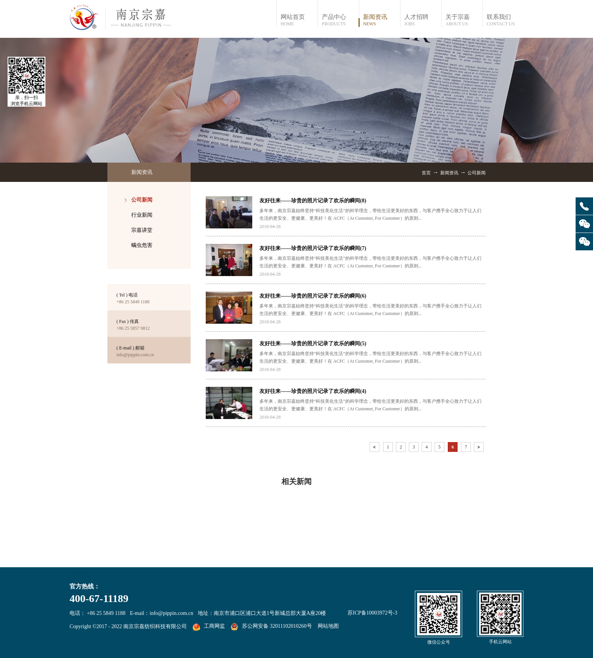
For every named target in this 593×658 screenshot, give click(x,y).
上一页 (375, 448)
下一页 (479, 448)
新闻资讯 (449, 172)
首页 (426, 172)
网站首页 (299, 20)
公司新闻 (476, 172)
